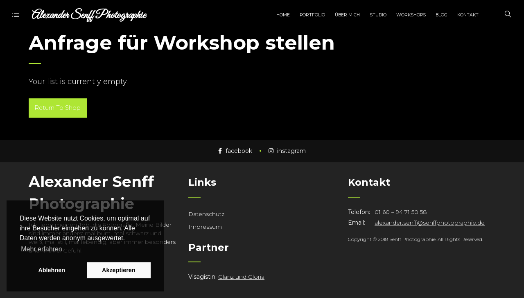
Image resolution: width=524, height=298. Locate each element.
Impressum (205, 226)
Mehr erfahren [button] (41, 249)
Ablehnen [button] (51, 270)
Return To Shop (57, 107)
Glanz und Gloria (241, 276)
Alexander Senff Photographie (89, 15)
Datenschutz (206, 214)
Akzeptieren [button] (119, 270)
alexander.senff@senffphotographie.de (430, 222)
